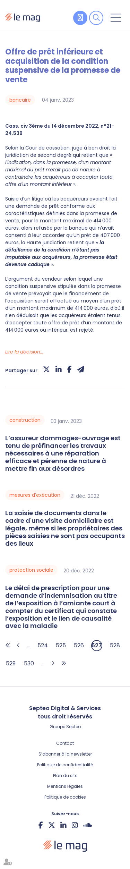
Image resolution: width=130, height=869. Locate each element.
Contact (65, 743)
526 (79, 645)
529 (11, 663)
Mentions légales (65, 786)
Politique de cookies (65, 797)
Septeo (73, 727)
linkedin (63, 825)
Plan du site (65, 775)
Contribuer (80, 18)
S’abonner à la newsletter (65, 754)
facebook (40, 825)
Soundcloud (87, 825)
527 (97, 645)
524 (42, 645)
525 (61, 645)
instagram (75, 825)
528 (115, 645)
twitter (51, 825)
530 (29, 663)
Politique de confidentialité (65, 765)
